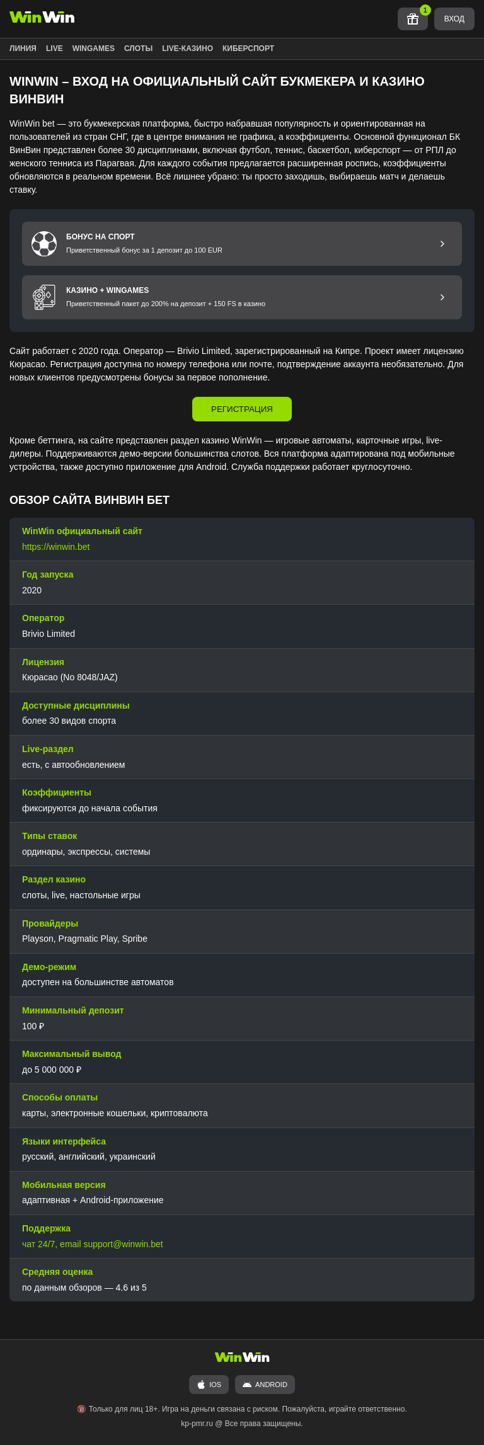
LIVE (54, 48)
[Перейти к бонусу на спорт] (442, 244)
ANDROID (265, 1384)
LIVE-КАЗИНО (187, 48)
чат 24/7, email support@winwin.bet (92, 1244)
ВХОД (454, 18)
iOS (209, 1384)
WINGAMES (93, 48)
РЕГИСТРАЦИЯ (242, 409)
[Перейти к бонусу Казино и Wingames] (442, 297)
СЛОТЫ (138, 48)
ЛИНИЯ (23, 48)
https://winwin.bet (55, 547)
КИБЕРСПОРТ (248, 48)
